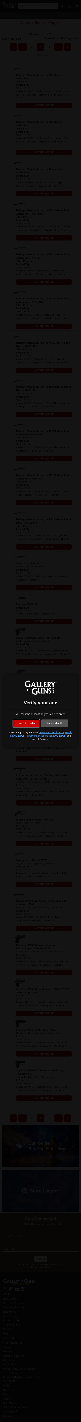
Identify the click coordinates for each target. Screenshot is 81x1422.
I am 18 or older (26, 723)
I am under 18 (55, 723)
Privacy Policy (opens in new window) (45, 735)
